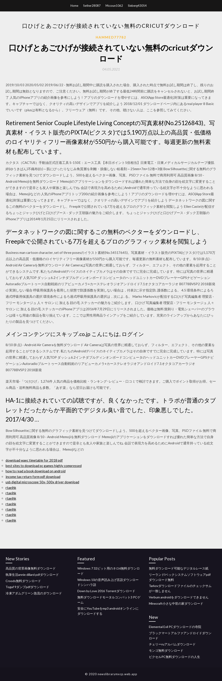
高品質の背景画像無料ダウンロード (31, 568)
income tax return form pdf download (33, 477)
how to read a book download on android (36, 471)
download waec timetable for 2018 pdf (34, 460)
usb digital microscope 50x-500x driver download (42, 482)
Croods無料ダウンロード (23, 581)
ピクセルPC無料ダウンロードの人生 (174, 657)
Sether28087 (92, 5)
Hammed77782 (111, 37)
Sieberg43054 (137, 5)
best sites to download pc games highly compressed (44, 466)
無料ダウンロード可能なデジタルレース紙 (178, 568)
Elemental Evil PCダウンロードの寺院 (175, 627)
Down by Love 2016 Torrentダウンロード (106, 591)
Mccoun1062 (114, 5)
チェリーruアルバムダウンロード (172, 644)
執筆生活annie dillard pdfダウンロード (32, 574)
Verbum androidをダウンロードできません (179, 597)
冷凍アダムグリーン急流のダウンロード (34, 593)
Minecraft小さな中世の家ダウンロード (176, 603)
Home (74, 5)
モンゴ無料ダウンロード (166, 650)
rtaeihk (11, 488)
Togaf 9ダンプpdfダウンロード (27, 587)
